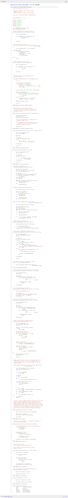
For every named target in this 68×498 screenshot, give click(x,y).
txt (64, 496)
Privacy (8, 496)
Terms (11, 496)
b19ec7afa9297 (25, 4)
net (31, 4)
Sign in (66, 1)
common (19, 4)
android (12, 4)
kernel (15, 4)
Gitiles (6, 496)
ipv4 (33, 4)
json (66, 496)
